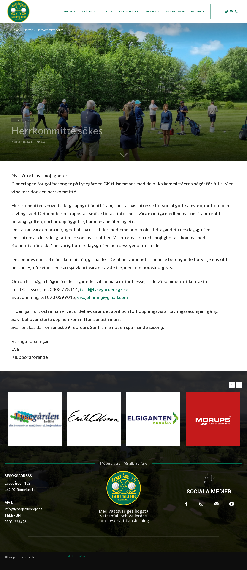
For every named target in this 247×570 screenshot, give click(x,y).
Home (15, 30)
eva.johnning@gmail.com (102, 297)
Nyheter (28, 120)
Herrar (28, 30)
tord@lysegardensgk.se (104, 289)
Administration (75, 556)
